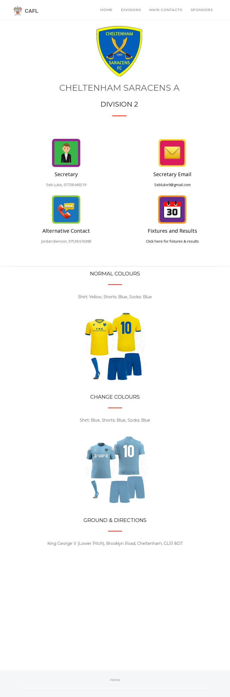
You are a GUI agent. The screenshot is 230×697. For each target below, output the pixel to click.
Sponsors (202, 10)
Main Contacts (165, 10)
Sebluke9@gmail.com (172, 184)
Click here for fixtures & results (172, 241)
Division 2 (119, 104)
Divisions (131, 10)
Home (106, 10)
